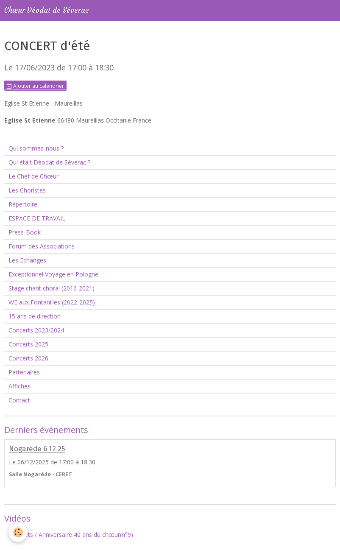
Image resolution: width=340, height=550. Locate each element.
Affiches (19, 386)
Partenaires (24, 372)
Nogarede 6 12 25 (37, 449)
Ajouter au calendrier (35, 85)
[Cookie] (18, 532)
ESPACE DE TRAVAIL (36, 218)
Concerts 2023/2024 (36, 330)
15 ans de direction (34, 316)
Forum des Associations (41, 246)
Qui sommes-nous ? (36, 148)
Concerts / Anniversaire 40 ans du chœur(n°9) (70, 534)
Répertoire (22, 204)
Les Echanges (27, 260)
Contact (19, 400)
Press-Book (24, 232)
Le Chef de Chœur (33, 176)
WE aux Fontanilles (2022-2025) (51, 302)
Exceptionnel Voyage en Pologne (53, 274)
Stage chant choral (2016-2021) (51, 288)
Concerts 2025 (28, 344)
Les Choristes (27, 190)
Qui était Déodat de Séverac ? (49, 162)
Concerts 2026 (28, 358)
